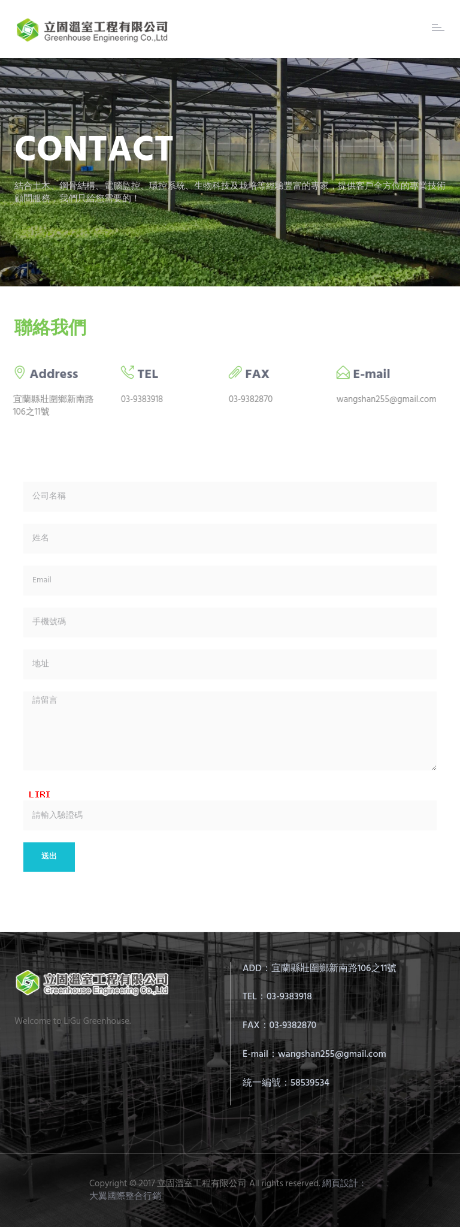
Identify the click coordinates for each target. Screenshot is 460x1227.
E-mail (364, 374)
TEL (140, 374)
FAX (250, 374)
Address (46, 374)
